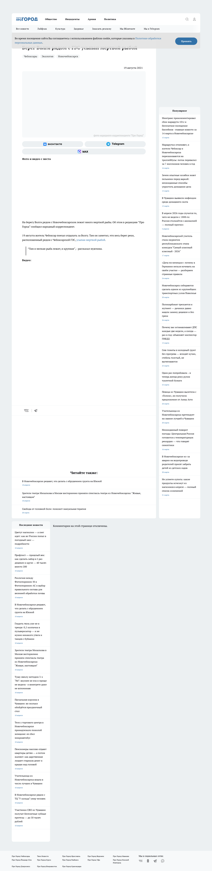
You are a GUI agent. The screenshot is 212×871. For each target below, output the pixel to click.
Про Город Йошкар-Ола (22, 719)
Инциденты (72, 19)
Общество (51, 19)
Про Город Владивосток (47, 726)
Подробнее (88, 831)
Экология (47, 56)
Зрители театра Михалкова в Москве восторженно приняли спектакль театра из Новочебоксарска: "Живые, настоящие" (84, 497)
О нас (51, 737)
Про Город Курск (44, 719)
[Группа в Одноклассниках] (148, 720)
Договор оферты (19, 741)
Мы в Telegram (152, 28)
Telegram (15, 737)
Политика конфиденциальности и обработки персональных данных (40, 835)
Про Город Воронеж (96, 716)
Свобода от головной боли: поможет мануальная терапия (84, 511)
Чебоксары (30, 56)
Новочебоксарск (68, 56)
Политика (110, 19)
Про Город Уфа (94, 719)
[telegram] (37, 410)
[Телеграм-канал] (115, 144)
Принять (186, 41)
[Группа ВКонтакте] (52, 144)
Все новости (22, 28)
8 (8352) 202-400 (26, 798)
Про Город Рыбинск (70, 719)
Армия (92, 19)
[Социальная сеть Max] (84, 151)
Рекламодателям (19, 750)
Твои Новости (43, 716)
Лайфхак (42, 28)
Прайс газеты (54, 741)
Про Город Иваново (121, 716)
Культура (60, 28)
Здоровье (79, 28)
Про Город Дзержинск (21, 726)
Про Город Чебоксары (21, 716)
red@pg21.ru (22, 803)
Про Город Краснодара (71, 726)
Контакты (90, 737)
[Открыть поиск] (187, 19)
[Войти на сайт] (194, 19)
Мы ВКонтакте (127, 28)
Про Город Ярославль (71, 716)
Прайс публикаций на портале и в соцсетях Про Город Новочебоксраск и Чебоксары (102, 743)
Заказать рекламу (101, 28)
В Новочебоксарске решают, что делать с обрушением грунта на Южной (84, 483)
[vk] (26, 410)
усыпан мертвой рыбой (90, 240)
